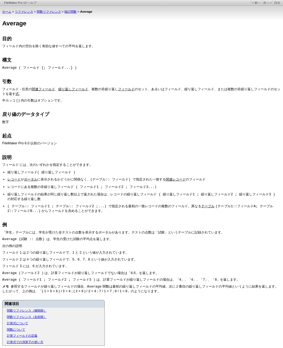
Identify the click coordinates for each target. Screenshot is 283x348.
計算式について (17, 323)
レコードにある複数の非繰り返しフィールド (40, 187)
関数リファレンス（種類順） (26, 310)
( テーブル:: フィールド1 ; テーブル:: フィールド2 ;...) (58, 206)
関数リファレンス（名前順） (26, 316)
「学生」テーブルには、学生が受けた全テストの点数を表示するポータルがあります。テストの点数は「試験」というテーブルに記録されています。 (113, 232)
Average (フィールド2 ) (23, 273)
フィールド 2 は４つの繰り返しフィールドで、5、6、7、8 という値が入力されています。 (69, 259)
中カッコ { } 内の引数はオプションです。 (33, 100)
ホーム (6, 11)
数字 (5, 122)
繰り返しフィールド (73, 89)
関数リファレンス (49, 11)
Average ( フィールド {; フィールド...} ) (39, 68)
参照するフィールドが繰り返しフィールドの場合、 (49, 286)
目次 (277, 2)
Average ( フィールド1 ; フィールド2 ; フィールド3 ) (48, 280)
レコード (14, 179)
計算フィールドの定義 (22, 335)
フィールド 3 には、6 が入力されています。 (35, 266)
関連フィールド (43, 89)
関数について (16, 329)
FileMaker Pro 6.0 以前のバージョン (29, 143)
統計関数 (70, 11)
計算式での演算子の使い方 (25, 342)
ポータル (30, 179)
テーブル (207, 206)
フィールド (10, 46)
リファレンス (24, 11)
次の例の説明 (12, 246)
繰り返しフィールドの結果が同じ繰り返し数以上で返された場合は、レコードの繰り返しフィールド (82, 194)
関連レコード (176, 179)
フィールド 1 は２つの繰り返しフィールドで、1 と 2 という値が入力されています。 (65, 252)
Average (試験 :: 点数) (24, 239)
